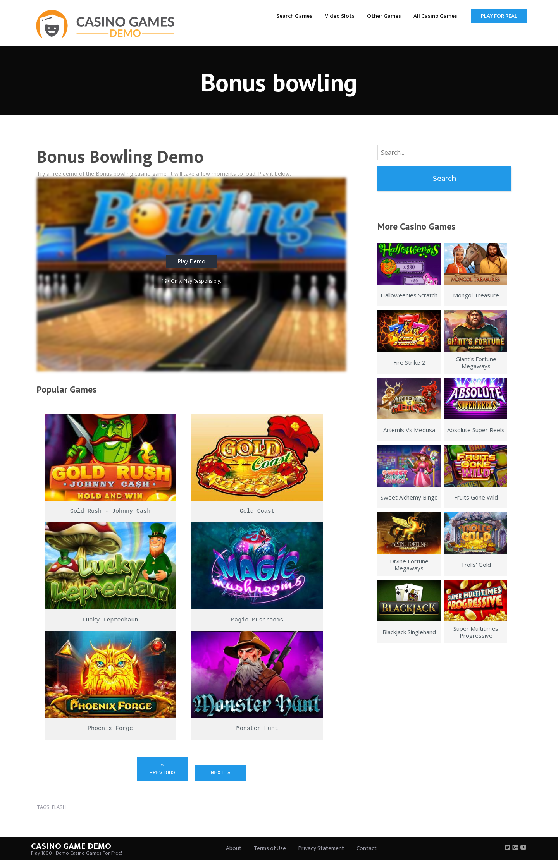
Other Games (384, 16)
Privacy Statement (321, 848)
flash (59, 807)
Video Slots (340, 16)
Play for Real (499, 16)
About (233, 848)
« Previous (163, 769)
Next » (220, 773)
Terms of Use (270, 848)
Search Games (294, 16)
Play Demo (191, 261)
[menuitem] (294, 15)
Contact (366, 848)
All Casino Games (435, 16)
